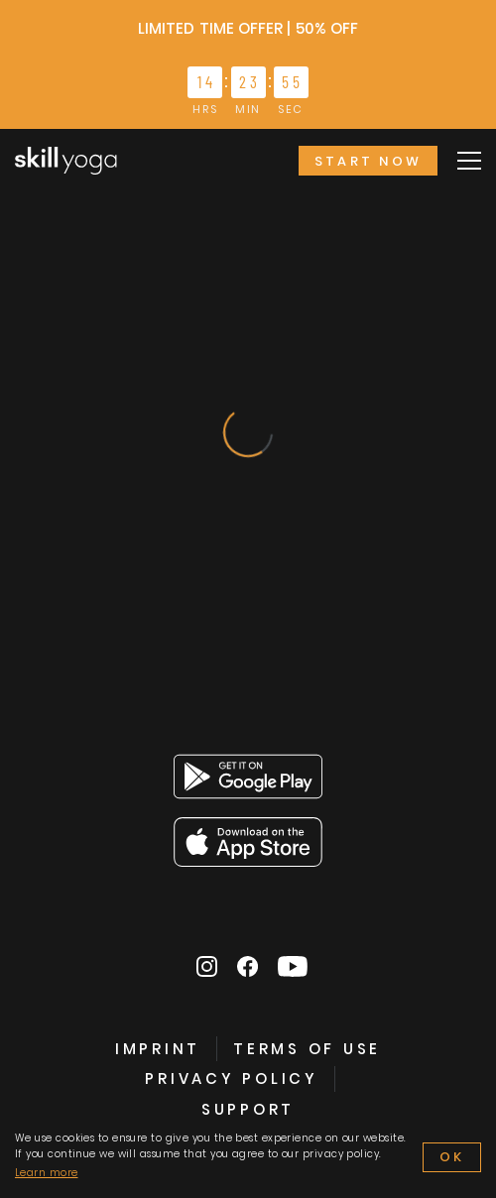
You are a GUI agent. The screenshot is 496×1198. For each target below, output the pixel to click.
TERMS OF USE (307, 1048)
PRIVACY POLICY (231, 1078)
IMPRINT (157, 1048)
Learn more (46, 1172)
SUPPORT (248, 1109)
